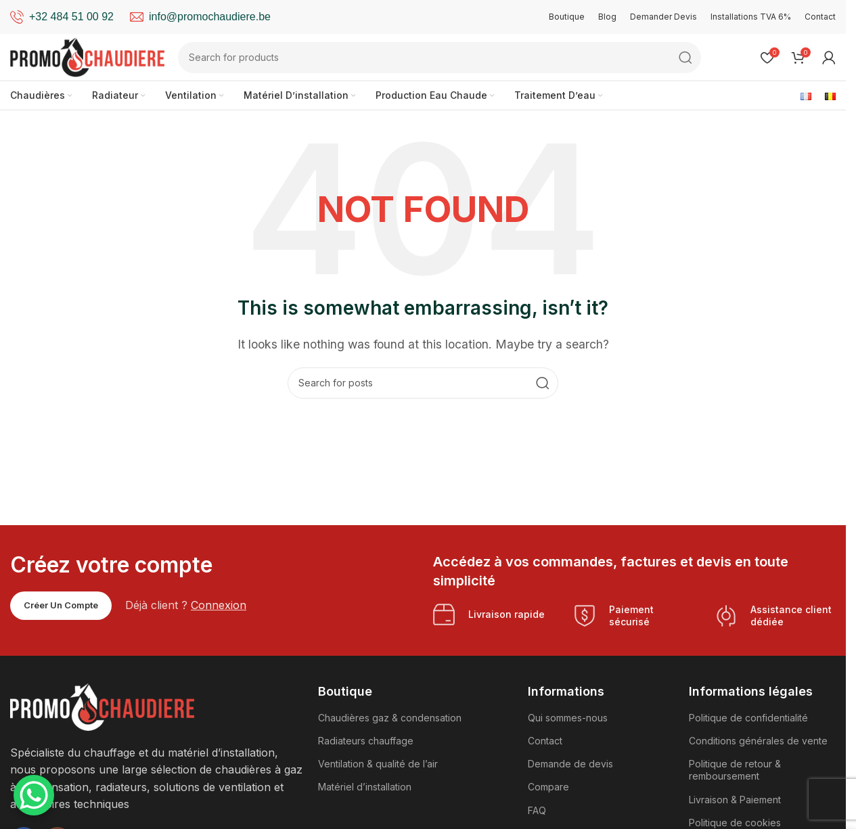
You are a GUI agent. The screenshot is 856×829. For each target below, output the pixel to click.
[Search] (440, 57)
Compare (548, 787)
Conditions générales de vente (758, 741)
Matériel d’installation (364, 787)
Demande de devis (570, 764)
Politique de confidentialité (748, 718)
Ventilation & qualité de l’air (378, 764)
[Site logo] (88, 56)
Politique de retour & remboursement (735, 770)
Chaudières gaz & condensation (389, 718)
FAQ (537, 810)
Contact (545, 741)
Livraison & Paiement (735, 799)
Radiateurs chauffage (365, 741)
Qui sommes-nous (568, 718)
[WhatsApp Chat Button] (34, 795)
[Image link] (102, 706)
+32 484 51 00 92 (71, 16)
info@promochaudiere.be (210, 16)
